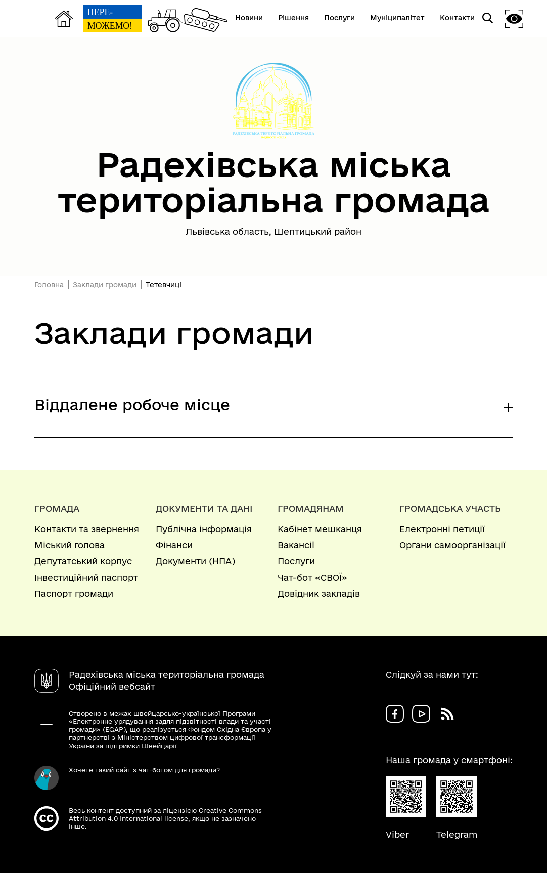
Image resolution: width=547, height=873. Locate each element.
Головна (49, 285)
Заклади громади (104, 285)
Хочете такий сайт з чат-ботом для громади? (144, 769)
